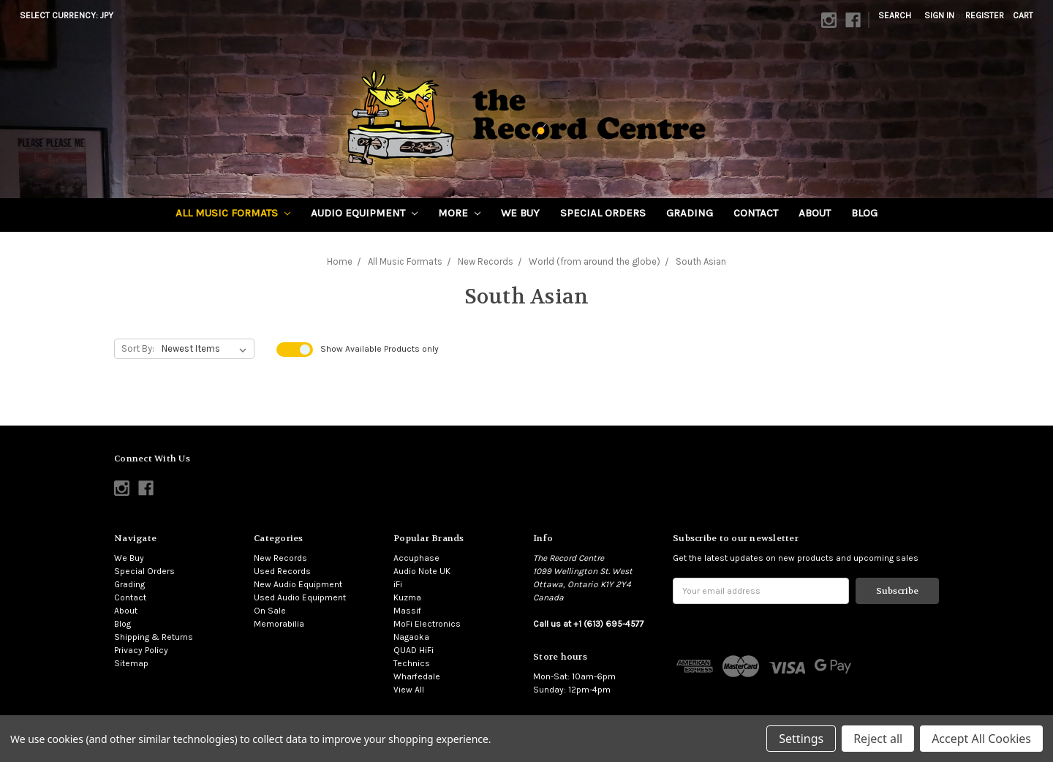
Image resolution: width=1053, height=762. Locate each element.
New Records (280, 558)
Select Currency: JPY (71, 15)
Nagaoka (411, 637)
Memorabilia (279, 624)
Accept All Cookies (981, 739)
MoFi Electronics (427, 624)
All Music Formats (233, 212)
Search (894, 15)
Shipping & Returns (153, 637)
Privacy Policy (141, 650)
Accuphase (416, 558)
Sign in (939, 15)
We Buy (520, 212)
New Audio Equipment (298, 584)
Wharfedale (416, 676)
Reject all (877, 739)
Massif (407, 611)
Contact (755, 212)
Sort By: (137, 348)
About (815, 212)
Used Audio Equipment (300, 597)
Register (984, 15)
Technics (411, 663)
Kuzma (407, 597)
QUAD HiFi (413, 650)
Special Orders (603, 212)
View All (408, 689)
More (459, 212)
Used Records (282, 571)
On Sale (270, 611)
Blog (864, 212)
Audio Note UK (421, 571)
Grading (689, 212)
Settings (801, 739)
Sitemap (131, 663)
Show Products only (379, 349)
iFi (397, 584)
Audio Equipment (364, 212)
